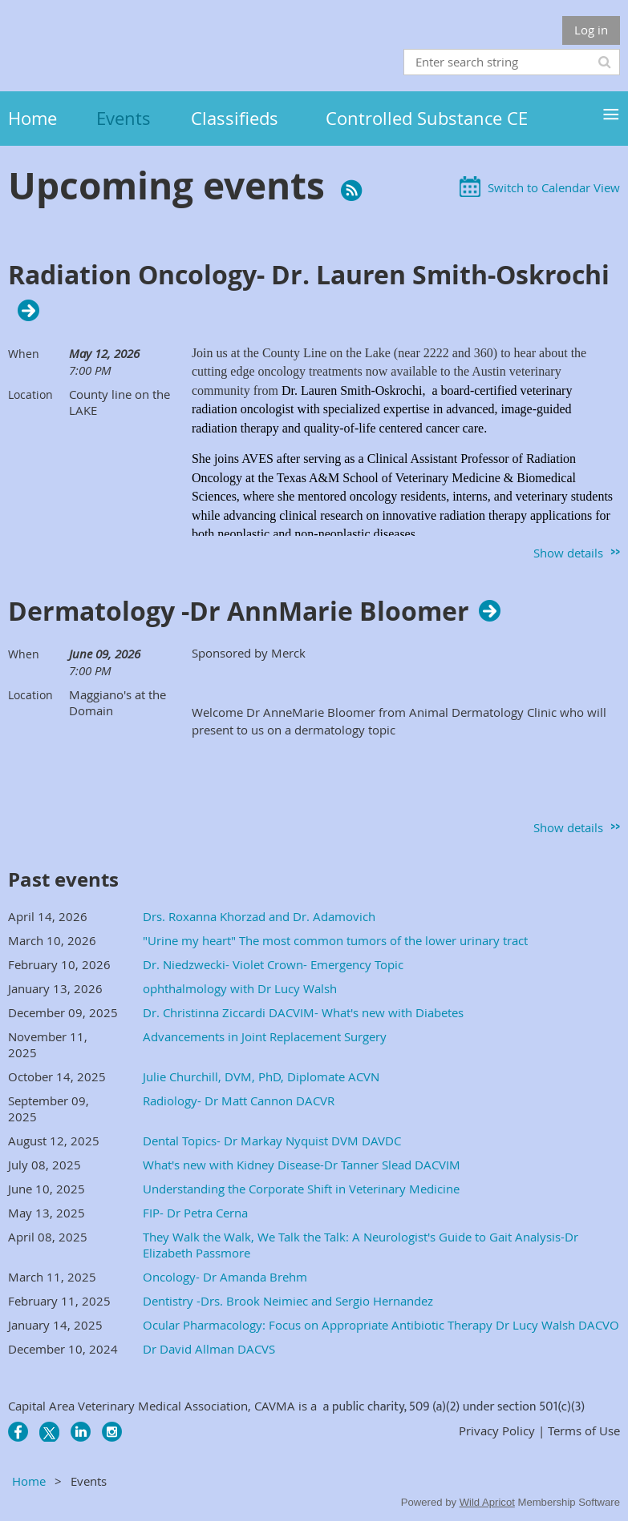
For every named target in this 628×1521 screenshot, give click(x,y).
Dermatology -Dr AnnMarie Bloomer (238, 611)
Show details (568, 553)
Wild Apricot (487, 1502)
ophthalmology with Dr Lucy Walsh (240, 988)
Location (30, 394)
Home (29, 1481)
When (23, 353)
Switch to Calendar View (554, 187)
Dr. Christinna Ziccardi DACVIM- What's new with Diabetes (303, 1012)
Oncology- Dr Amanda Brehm (225, 1277)
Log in (591, 30)
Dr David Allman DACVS (209, 1349)
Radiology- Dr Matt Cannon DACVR (238, 1100)
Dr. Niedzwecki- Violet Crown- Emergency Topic (273, 964)
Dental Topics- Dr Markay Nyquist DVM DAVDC (272, 1141)
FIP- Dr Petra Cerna (195, 1213)
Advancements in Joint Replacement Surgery (265, 1036)
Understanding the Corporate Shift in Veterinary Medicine (301, 1189)
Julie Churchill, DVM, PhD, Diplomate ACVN (261, 1076)
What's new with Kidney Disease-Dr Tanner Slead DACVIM (301, 1165)
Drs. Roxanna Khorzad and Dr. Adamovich (259, 916)
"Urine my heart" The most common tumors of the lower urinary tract (335, 940)
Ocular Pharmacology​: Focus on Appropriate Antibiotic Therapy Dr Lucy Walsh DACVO (381, 1325)
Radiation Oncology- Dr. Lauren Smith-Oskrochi (309, 275)
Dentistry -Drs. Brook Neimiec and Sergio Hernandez (288, 1301)
